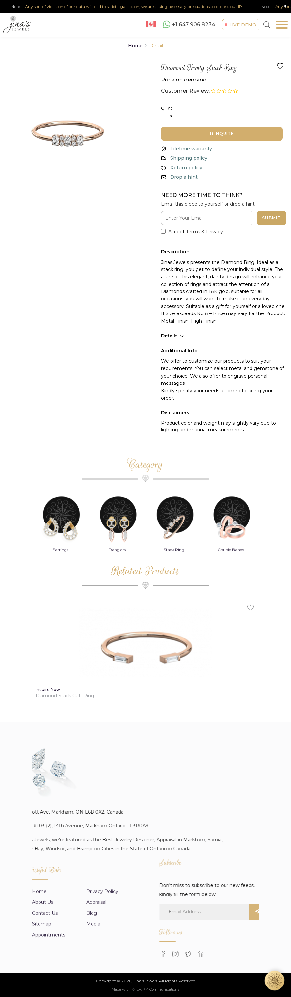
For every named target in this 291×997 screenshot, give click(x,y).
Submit (271, 217)
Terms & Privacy (204, 232)
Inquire (222, 133)
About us (42, 965)
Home (135, 46)
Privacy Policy (102, 954)
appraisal (96, 965)
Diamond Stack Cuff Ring (65, 696)
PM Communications (161, 989)
